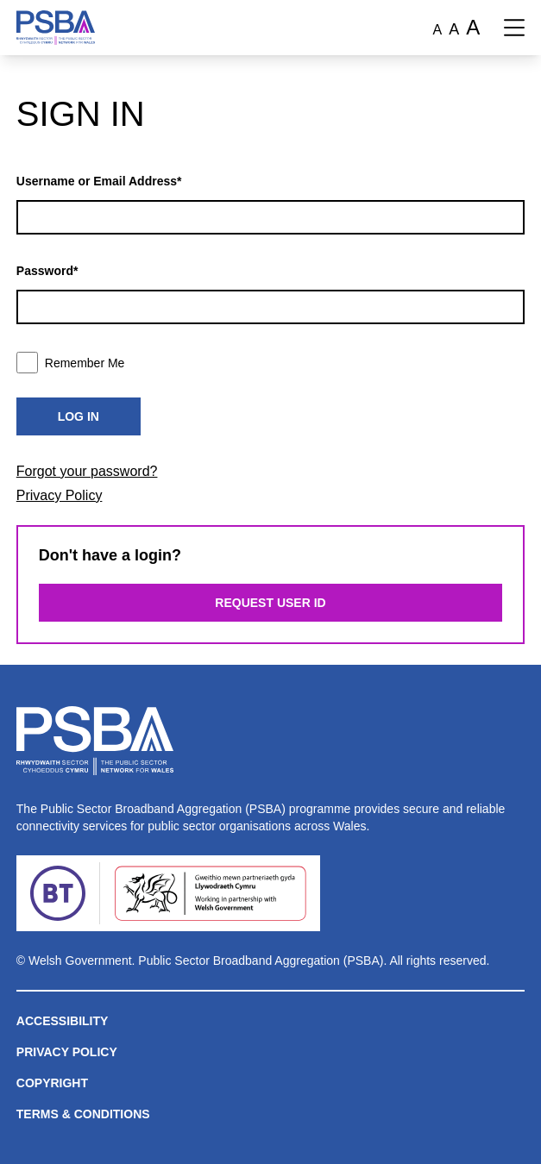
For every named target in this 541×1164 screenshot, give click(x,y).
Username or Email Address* (99, 181)
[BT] (57, 893)
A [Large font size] (454, 29)
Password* (47, 271)
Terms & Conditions (83, 1114)
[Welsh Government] (210, 893)
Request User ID (270, 603)
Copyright (52, 1083)
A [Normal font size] (438, 29)
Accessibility (62, 1021)
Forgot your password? (87, 471)
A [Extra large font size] (473, 27)
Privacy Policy (59, 495)
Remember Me (70, 362)
